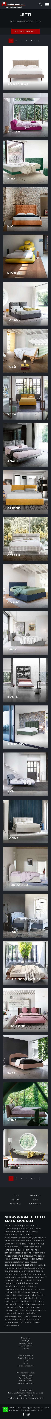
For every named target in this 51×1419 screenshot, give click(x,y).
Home (12, 21)
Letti (39, 21)
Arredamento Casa (25, 21)
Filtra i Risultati (25, 31)
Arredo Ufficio (25, 1381)
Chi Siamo (25, 1338)
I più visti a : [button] (35, 1204)
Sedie (25, 1363)
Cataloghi (25, 1340)
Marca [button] (15, 1196)
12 (39, 40)
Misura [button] (15, 1200)
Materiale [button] (35, 1196)
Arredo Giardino (25, 1383)
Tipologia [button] (15, 1204)
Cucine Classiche (25, 1358)
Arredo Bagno (25, 1378)
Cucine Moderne (25, 1355)
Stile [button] (35, 1200)
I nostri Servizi (25, 1346)
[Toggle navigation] (47, 4)
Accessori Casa (25, 1375)
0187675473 (27, 1395)
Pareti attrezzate (25, 1366)
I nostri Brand (25, 1343)
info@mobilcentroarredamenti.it (28, 1398)
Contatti (25, 1348)
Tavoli (25, 1360)
